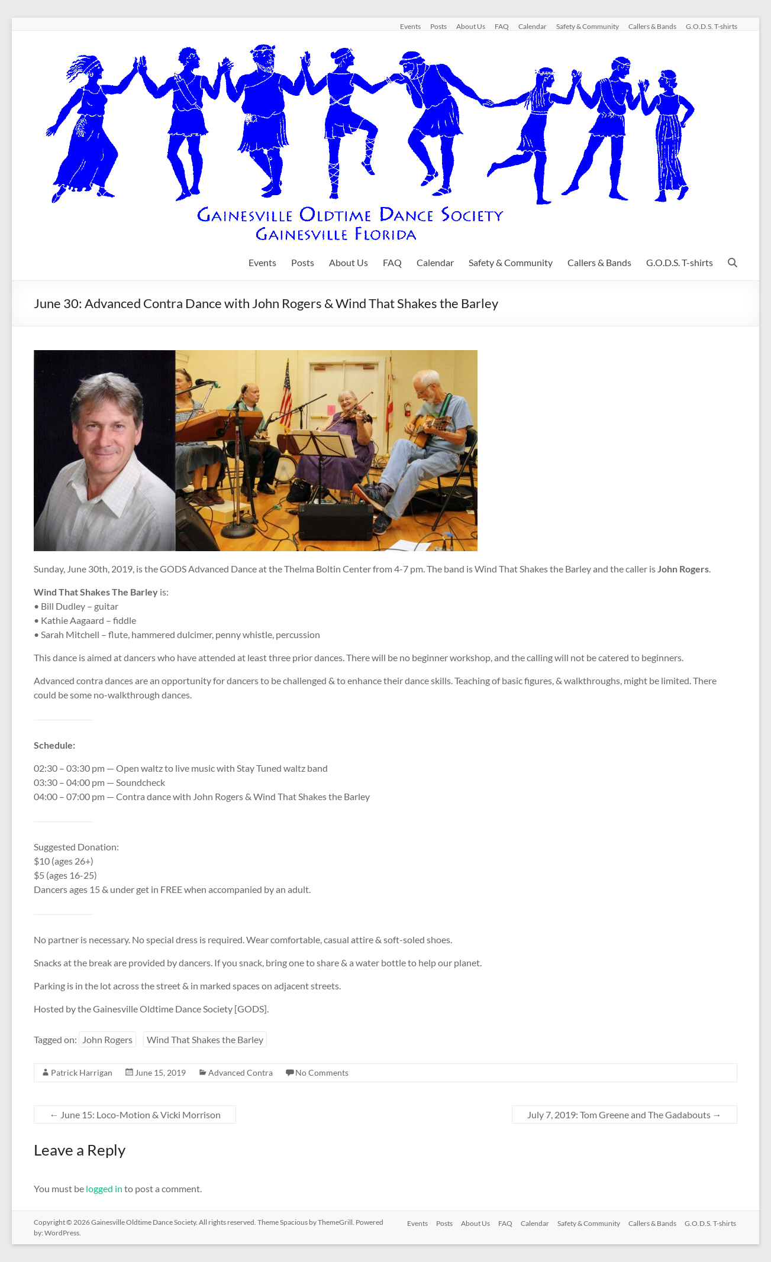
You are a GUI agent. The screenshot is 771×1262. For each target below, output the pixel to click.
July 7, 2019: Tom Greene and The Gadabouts (624, 1114)
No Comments (322, 1072)
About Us (470, 26)
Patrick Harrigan (81, 1072)
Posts (438, 26)
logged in (104, 1188)
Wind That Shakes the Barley (205, 1039)
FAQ (502, 26)
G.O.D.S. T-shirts (711, 26)
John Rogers (107, 1039)
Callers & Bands (652, 26)
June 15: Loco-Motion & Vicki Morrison (135, 1114)
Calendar (532, 26)
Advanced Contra (240, 1072)
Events (410, 26)
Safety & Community (587, 26)
